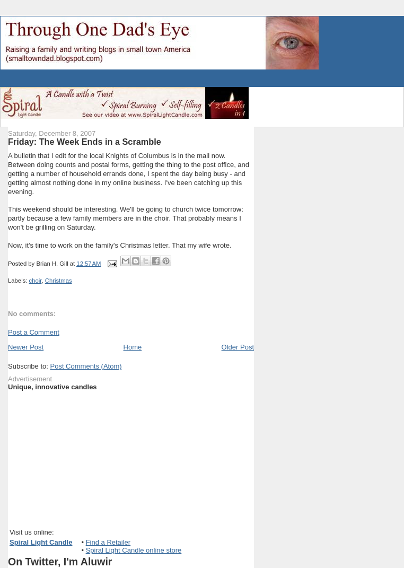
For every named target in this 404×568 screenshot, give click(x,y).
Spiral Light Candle (41, 542)
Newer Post (25, 347)
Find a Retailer (108, 542)
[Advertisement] (125, 79)
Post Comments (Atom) (86, 366)
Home (133, 347)
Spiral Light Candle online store (134, 550)
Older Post (238, 347)
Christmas (58, 280)
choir (35, 280)
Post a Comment (33, 332)
